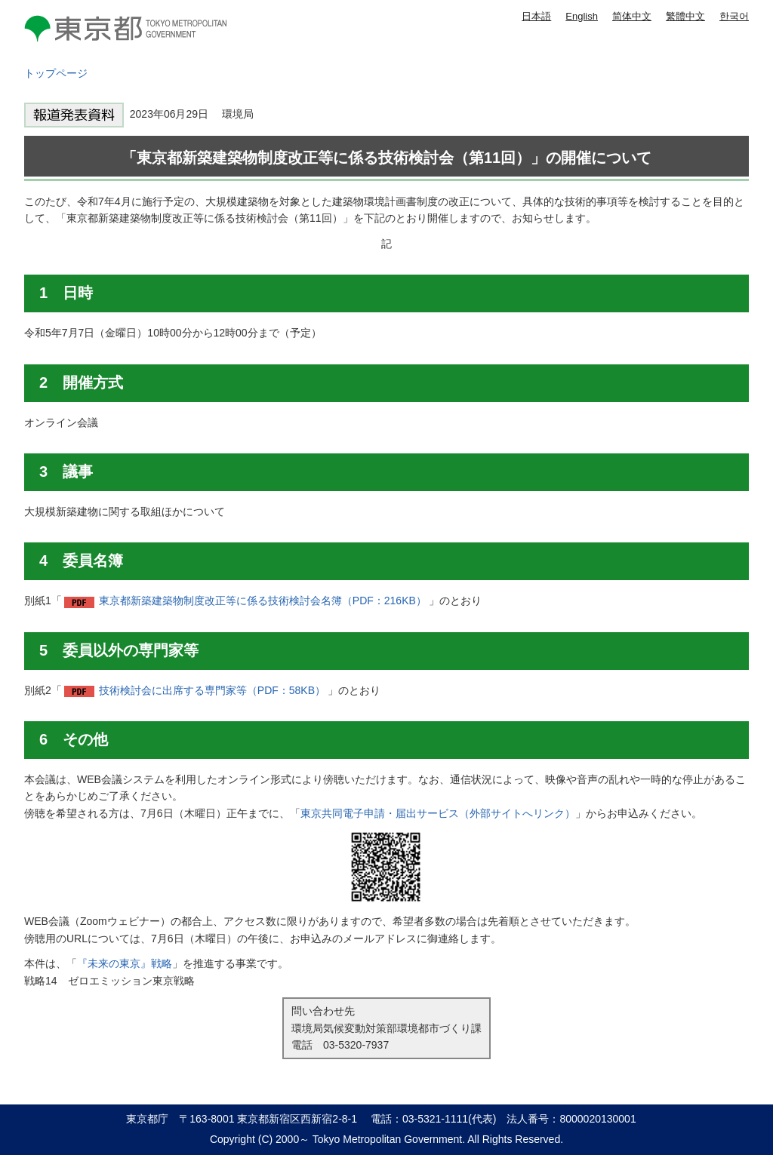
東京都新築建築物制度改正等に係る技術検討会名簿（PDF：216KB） (263, 600)
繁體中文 (685, 16)
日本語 (536, 16)
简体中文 (631, 16)
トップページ (56, 73)
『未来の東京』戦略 (124, 963)
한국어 (734, 16)
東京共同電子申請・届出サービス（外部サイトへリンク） (437, 813)
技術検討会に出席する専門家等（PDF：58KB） (212, 690)
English (581, 16)
